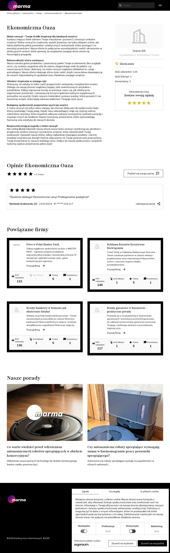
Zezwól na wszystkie (152, 543)
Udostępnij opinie (148, 204)
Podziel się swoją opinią (143, 173)
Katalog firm (28, 13)
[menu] (160, 5)
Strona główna (13, 13)
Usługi (39, 13)
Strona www (127, 63)
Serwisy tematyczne (53, 13)
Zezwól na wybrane (122, 543)
